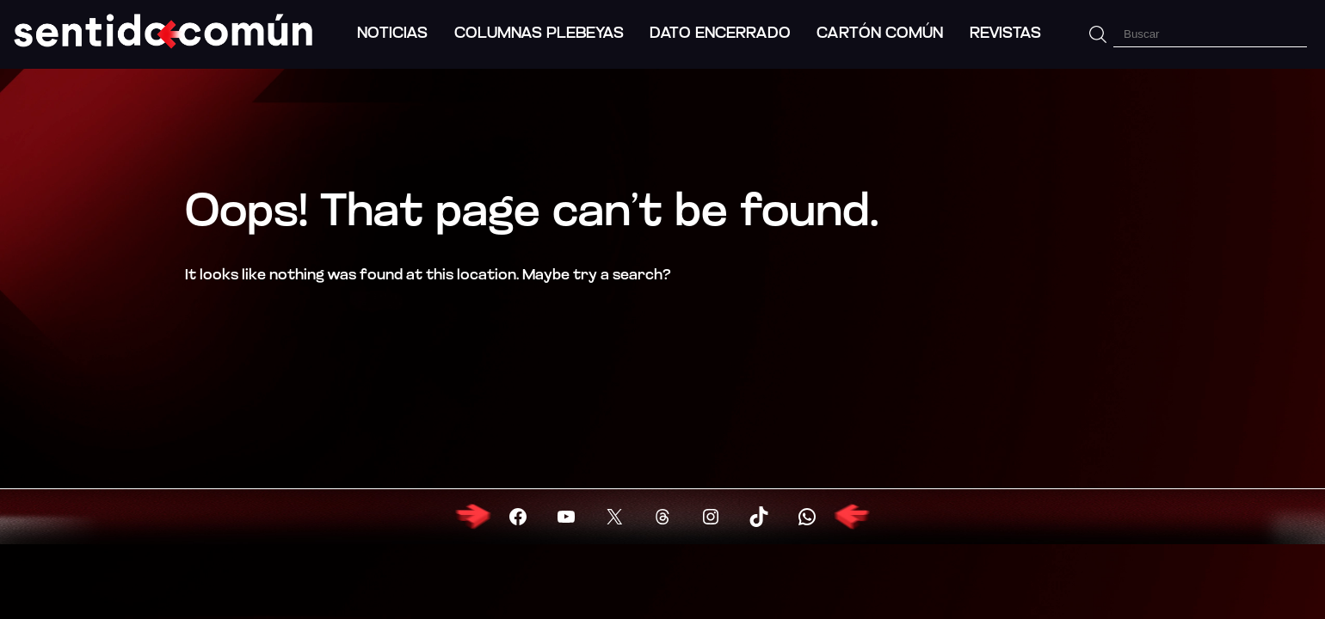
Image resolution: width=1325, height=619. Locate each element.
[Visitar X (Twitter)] (614, 516)
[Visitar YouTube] (566, 516)
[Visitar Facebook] (518, 516)
